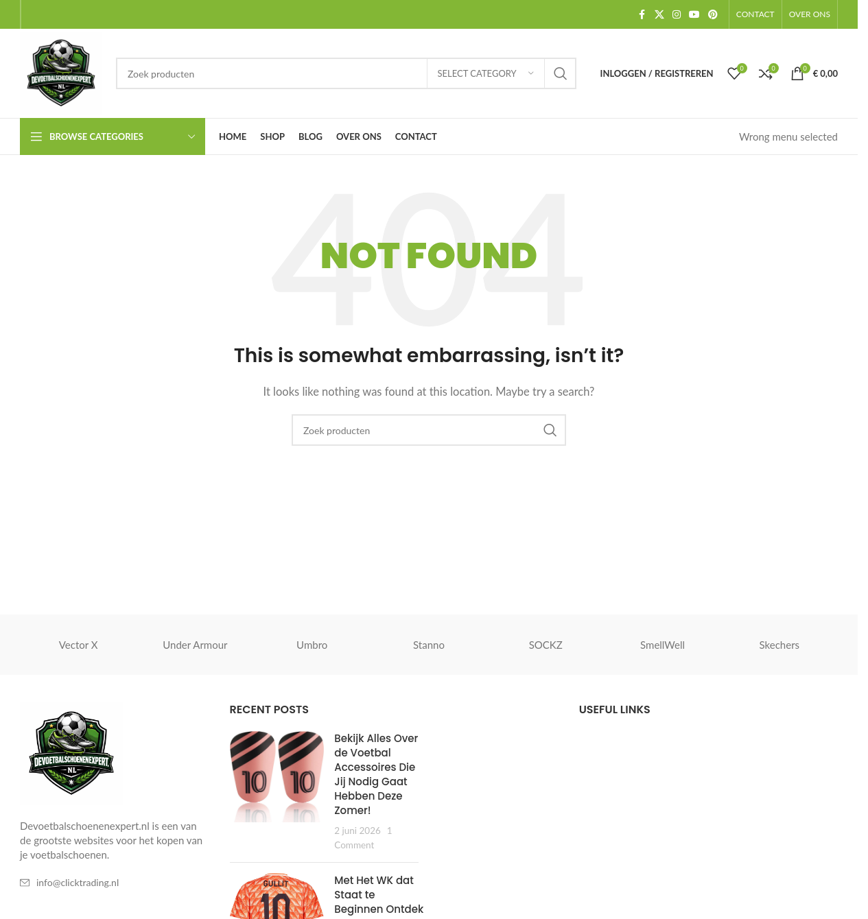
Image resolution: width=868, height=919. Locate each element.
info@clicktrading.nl (77, 882)
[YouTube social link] (694, 14)
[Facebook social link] (642, 14)
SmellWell (662, 644)
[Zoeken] (346, 73)
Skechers (780, 644)
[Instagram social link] (676, 14)
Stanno (429, 644)
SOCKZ (546, 644)
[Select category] (486, 73)
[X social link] (659, 14)
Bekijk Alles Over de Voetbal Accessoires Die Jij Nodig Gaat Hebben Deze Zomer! (376, 774)
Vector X (78, 644)
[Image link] (71, 752)
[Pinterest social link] (713, 14)
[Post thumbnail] (277, 791)
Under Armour (195, 644)
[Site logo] (61, 72)
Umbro (311, 644)
